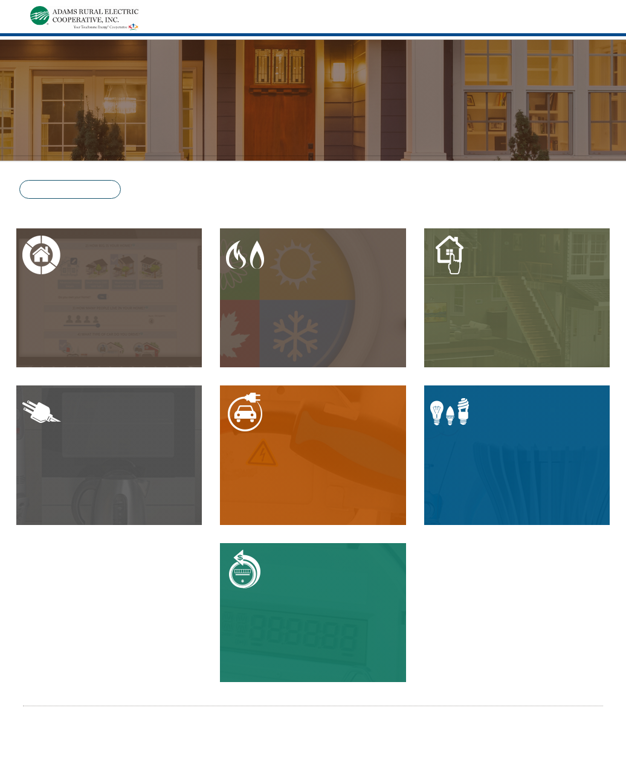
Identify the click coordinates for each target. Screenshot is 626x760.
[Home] (84, 17)
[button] (70, 189)
